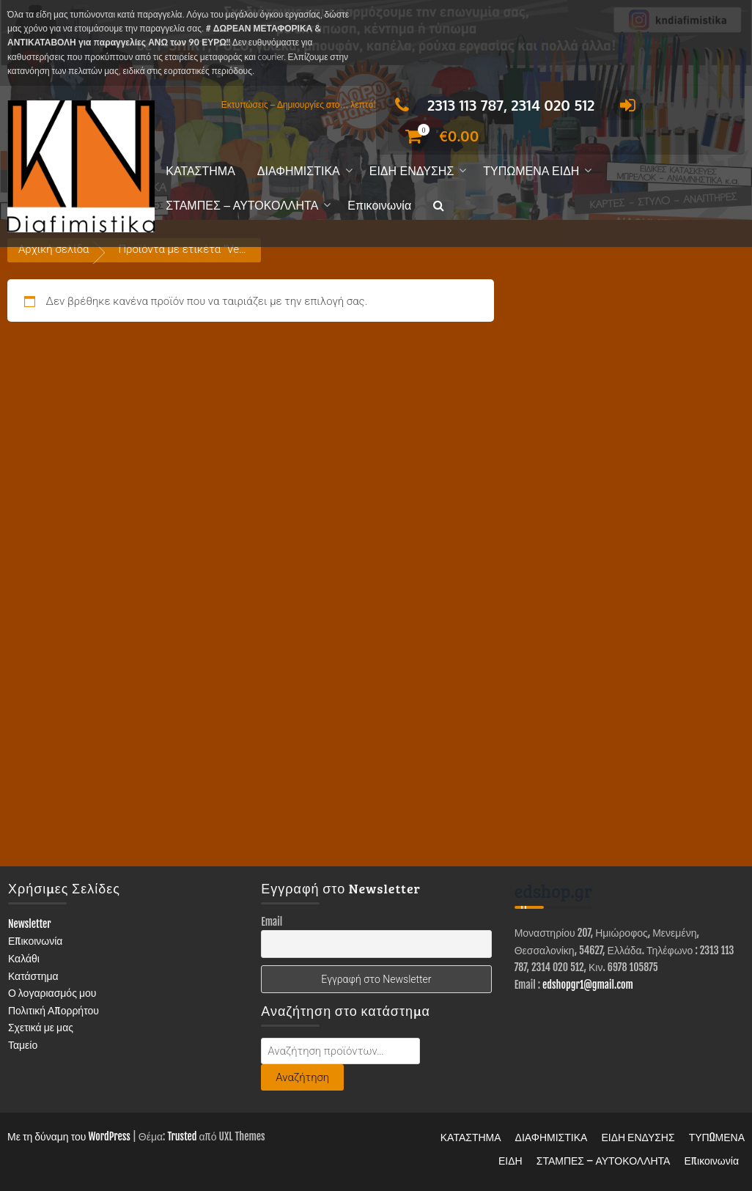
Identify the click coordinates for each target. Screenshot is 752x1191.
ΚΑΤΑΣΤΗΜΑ (200, 171)
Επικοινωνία (379, 205)
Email (271, 921)
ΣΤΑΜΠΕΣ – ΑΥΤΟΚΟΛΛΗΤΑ (242, 205)
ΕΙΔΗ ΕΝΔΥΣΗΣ (411, 171)
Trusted (181, 1136)
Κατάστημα (33, 976)
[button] (438, 206)
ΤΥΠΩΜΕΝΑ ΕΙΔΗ (531, 171)
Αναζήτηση (302, 1077)
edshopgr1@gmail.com (587, 984)
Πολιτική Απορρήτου (53, 1010)
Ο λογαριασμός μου (52, 993)
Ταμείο (22, 1045)
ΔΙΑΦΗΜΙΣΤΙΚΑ (298, 171)
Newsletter (29, 924)
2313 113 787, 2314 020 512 (490, 104)
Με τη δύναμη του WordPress (68, 1136)
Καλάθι (24, 958)
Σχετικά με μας (40, 1027)
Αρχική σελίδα (53, 249)
